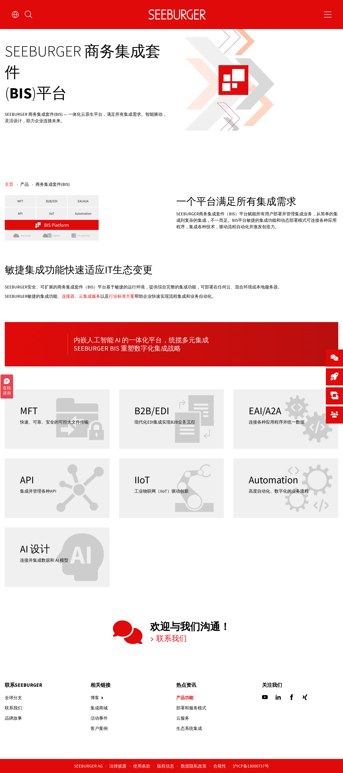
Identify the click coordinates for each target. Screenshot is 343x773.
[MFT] (57, 419)
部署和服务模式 (191, 708)
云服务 (182, 718)
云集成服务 (89, 296)
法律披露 (118, 766)
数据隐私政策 (194, 766)
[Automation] (285, 488)
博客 (95, 698)
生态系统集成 (189, 728)
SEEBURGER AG (89, 766)
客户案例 (99, 728)
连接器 (68, 296)
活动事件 (99, 718)
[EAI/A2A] (285, 419)
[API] (57, 488)
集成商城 (99, 708)
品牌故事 (13, 718)
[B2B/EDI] (171, 419)
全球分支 (13, 698)
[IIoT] (171, 488)
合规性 (220, 766)
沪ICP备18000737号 (251, 766)
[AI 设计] (57, 557)
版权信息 (166, 766)
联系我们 (171, 638)
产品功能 (184, 698)
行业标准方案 (122, 296)
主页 (9, 184)
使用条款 (142, 766)
